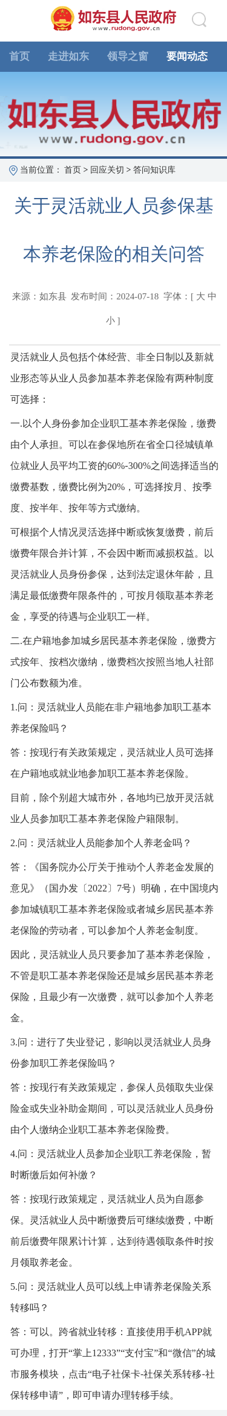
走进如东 (68, 56)
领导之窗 (127, 56)
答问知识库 (154, 169)
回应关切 (107, 169)
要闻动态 (187, 56)
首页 (19, 56)
